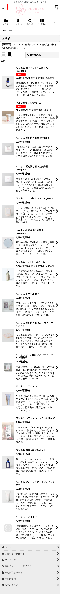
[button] (4, 7)
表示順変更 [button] (34, 54)
